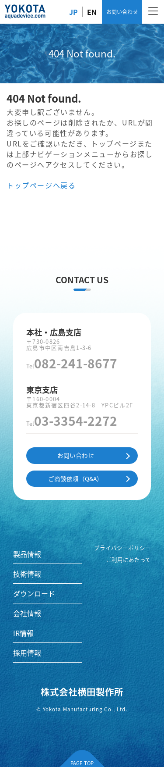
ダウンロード (34, 593)
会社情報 (27, 613)
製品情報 (27, 554)
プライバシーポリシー (122, 548)
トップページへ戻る (41, 185)
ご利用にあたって (128, 560)
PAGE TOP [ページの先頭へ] (82, 763)
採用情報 (27, 652)
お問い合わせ (122, 11)
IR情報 (23, 633)
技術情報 (27, 573)
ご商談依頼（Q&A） (75, 478)
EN (92, 12)
